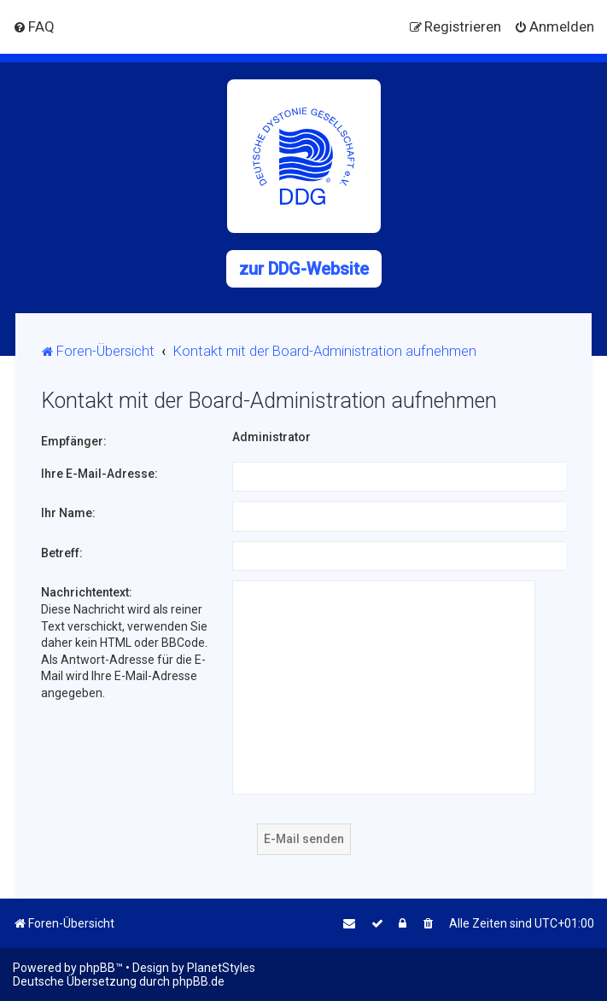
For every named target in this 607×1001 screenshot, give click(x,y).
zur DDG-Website (304, 269)
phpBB (97, 968)
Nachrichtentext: (86, 592)
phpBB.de (198, 981)
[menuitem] (34, 26)
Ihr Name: (68, 513)
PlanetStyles (221, 968)
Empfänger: (74, 441)
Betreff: (62, 553)
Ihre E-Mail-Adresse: (99, 473)
